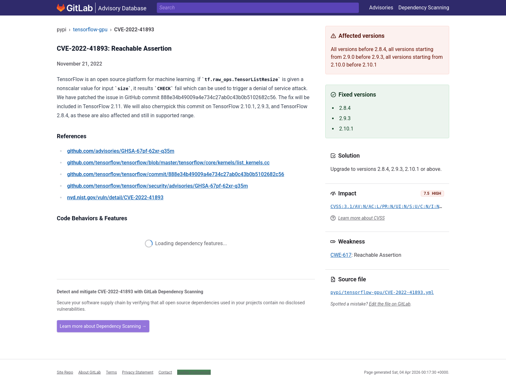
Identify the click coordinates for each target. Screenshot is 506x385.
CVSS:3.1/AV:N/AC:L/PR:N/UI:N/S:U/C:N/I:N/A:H (390, 206)
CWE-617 (340, 255)
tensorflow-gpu (90, 29)
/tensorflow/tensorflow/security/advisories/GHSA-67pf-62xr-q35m (157, 186)
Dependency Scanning (423, 8)
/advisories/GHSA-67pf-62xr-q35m (120, 151)
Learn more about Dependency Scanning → (103, 326)
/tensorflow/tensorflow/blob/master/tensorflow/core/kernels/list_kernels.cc (168, 163)
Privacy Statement (137, 372)
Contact (165, 372)
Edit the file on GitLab (389, 304)
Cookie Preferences (194, 372)
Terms (111, 372)
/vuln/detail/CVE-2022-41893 (115, 197)
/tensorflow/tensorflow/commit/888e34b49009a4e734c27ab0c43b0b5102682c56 (175, 174)
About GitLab (89, 372)
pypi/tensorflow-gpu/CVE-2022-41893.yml (382, 292)
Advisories (381, 8)
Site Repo (65, 372)
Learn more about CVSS (361, 218)
